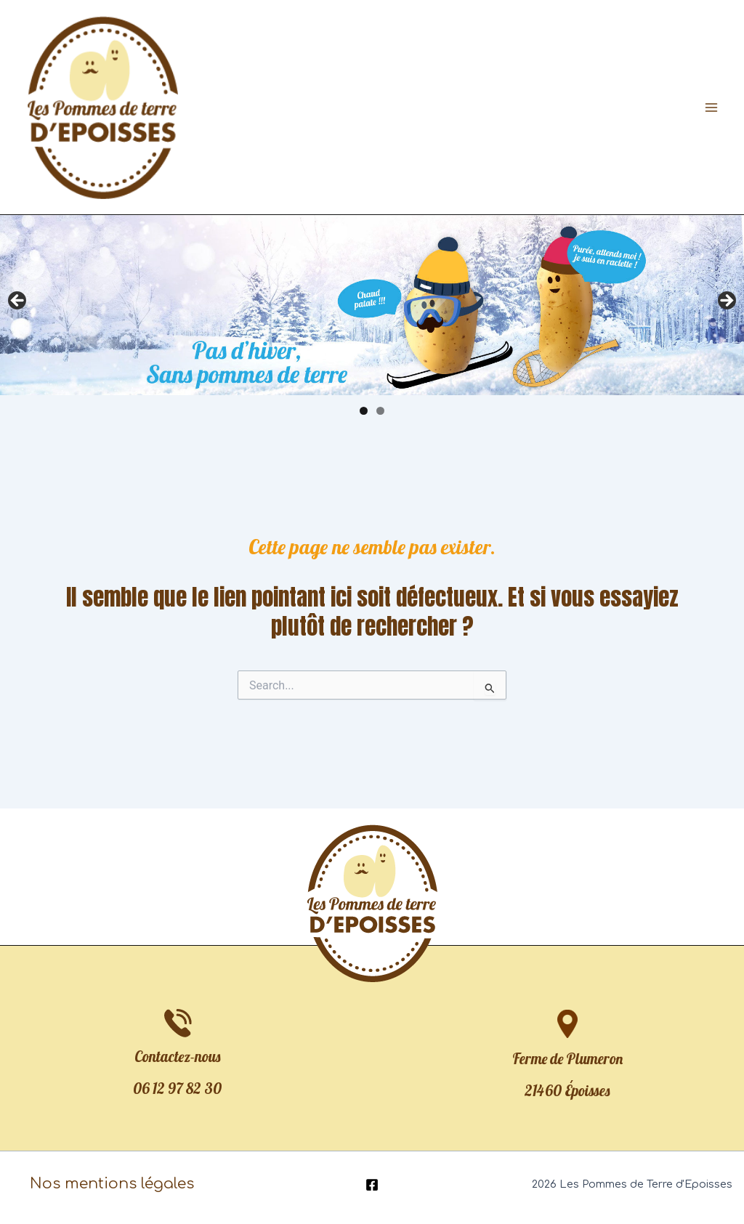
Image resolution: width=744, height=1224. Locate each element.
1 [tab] (364, 411)
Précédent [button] (18, 301)
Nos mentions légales (112, 1183)
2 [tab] (380, 411)
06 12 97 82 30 (177, 1088)
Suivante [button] (726, 301)
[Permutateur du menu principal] (710, 107)
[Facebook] (372, 1184)
